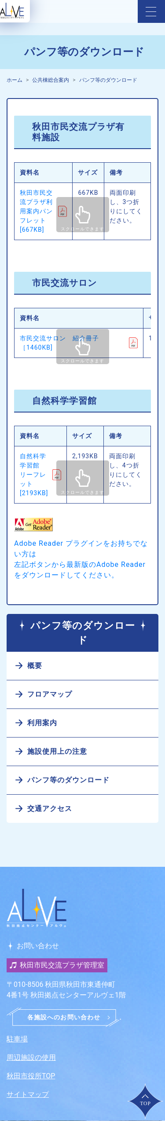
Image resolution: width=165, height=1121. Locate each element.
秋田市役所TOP (31, 1076)
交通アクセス (49, 808)
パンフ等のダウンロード (108, 80)
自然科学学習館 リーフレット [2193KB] (34, 475)
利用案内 (42, 723)
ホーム (14, 80)
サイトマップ (28, 1094)
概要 (34, 665)
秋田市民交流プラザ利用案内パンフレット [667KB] (36, 211)
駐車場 (17, 1039)
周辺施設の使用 (31, 1057)
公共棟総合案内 (50, 80)
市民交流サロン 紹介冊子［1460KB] (59, 343)
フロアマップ (49, 694)
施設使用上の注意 (57, 751)
